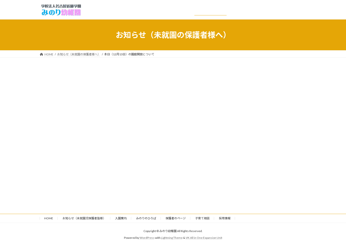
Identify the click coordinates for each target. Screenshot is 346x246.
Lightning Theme (172, 238)
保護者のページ (176, 218)
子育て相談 (202, 218)
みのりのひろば (146, 218)
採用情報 (224, 218)
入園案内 (121, 218)
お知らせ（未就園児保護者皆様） (84, 218)
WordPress (147, 238)
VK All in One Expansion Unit (204, 238)
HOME (48, 218)
